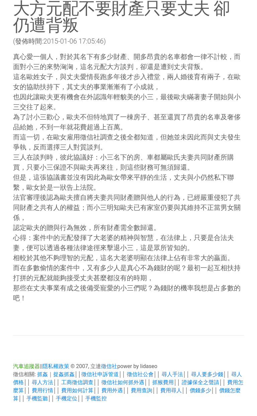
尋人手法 (172, 374)
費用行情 (42, 390)
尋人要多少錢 (207, 374)
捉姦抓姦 (64, 374)
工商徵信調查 (77, 382)
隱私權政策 (55, 366)
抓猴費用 (163, 382)
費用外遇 (112, 390)
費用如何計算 (77, 390)
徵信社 (109, 366)
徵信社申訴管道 (100, 374)
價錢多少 (200, 390)
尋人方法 (42, 382)
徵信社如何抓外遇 (122, 382)
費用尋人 (171, 390)
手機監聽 (37, 398)
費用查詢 (141, 390)
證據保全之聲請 (200, 382)
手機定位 (66, 398)
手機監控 (96, 398)
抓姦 (42, 374)
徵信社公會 (140, 374)
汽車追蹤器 (26, 366)
